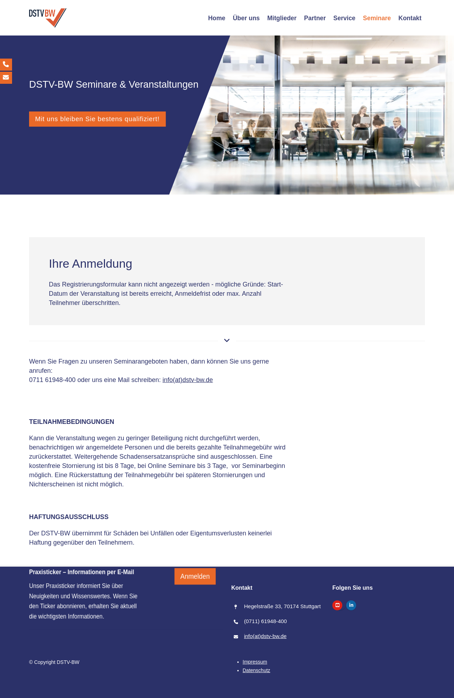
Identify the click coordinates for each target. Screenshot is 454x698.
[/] (48, 18)
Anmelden (195, 591)
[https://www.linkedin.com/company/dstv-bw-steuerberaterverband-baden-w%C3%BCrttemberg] (351, 605)
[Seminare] (377, 18)
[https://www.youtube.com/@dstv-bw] (337, 605)
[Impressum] (255, 662)
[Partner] (315, 18)
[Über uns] (246, 18)
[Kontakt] (410, 18)
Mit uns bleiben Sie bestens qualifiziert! (97, 118)
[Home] (217, 18)
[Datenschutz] (256, 670)
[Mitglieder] (282, 18)
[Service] (344, 18)
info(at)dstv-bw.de (187, 379)
